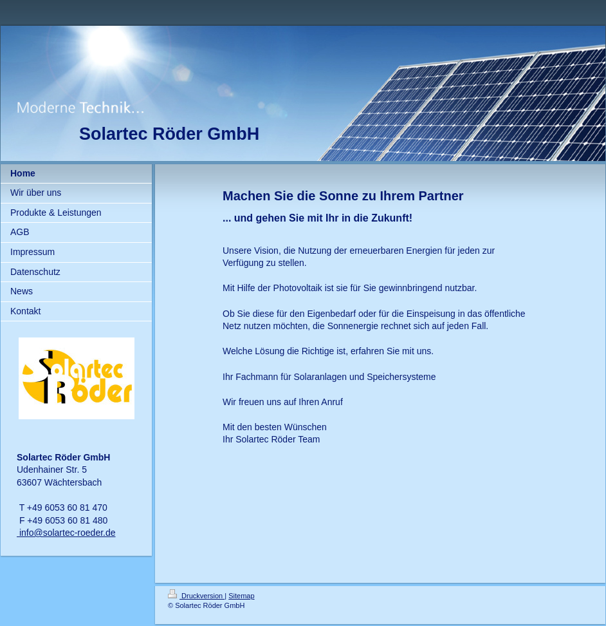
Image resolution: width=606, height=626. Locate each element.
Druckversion (196, 596)
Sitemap (241, 596)
